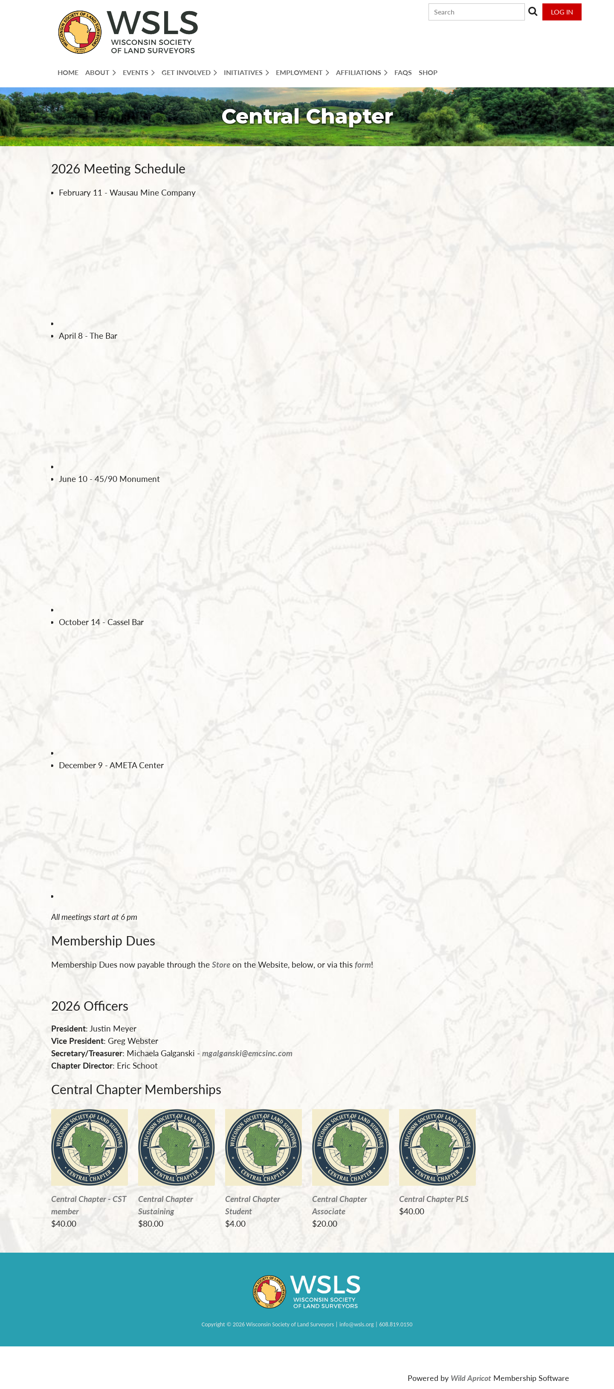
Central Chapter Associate (339, 1205)
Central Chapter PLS (434, 1199)
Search (533, 11)
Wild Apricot (471, 1378)
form (363, 964)
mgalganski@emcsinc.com (247, 1053)
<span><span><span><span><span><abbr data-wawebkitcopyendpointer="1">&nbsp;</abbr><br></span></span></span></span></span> (144, 262)
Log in (562, 12)
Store (221, 964)
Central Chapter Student (252, 1205)
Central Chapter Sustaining (165, 1205)
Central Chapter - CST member (89, 1205)
